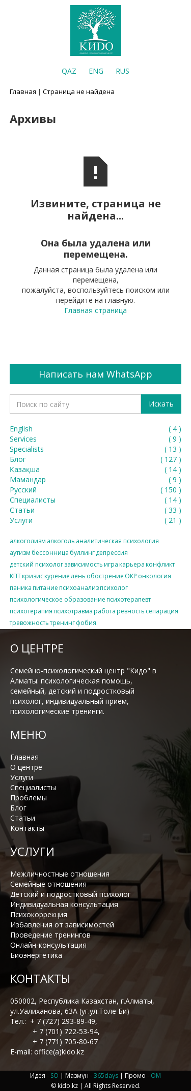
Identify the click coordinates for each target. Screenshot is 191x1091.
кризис (32, 576)
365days (106, 1075)
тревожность (29, 622)
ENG (96, 71)
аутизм (20, 552)
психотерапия (31, 611)
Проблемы (28, 797)
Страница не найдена (79, 91)
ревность (131, 611)
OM (156, 1075)
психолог (114, 587)
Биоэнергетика (36, 955)
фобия (86, 622)
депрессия (112, 552)
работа (105, 611)
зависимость (83, 564)
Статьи (22, 818)
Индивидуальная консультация (64, 904)
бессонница (50, 552)
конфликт (160, 564)
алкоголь (61, 541)
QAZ (69, 71)
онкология (154, 576)
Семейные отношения (48, 884)
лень (78, 576)
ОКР (131, 576)
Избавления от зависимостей (62, 924)
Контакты (27, 828)
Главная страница (95, 310)
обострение (105, 576)
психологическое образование (57, 599)
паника (21, 587)
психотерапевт (128, 599)
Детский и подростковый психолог (70, 894)
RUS (122, 71)
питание (45, 587)
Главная (23, 91)
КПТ (15, 576)
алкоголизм (28, 541)
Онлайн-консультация (48, 945)
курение (57, 576)
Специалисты (33, 787)
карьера (132, 564)
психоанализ (79, 587)
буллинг (82, 552)
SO (54, 1075)
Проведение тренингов (50, 935)
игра (111, 564)
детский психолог (36, 564)
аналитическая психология (117, 541)
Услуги (21, 777)
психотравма (73, 611)
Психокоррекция (38, 914)
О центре (26, 767)
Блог (18, 808)
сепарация (162, 611)
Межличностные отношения (60, 874)
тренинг (62, 622)
